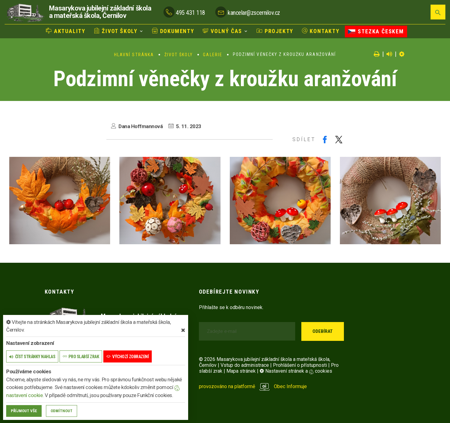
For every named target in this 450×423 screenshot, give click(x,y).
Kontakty (321, 31)
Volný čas (222, 31)
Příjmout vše (24, 410)
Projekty (275, 31)
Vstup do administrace (245, 365)
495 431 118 (190, 12)
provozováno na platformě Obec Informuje (253, 386)
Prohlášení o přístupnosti (300, 365)
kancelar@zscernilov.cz (254, 12)
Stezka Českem (376, 31)
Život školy (116, 31)
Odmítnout (61, 410)
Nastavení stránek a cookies (296, 371)
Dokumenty (173, 31)
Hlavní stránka (134, 54)
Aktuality (65, 31)
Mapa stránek (241, 371)
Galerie (212, 54)
